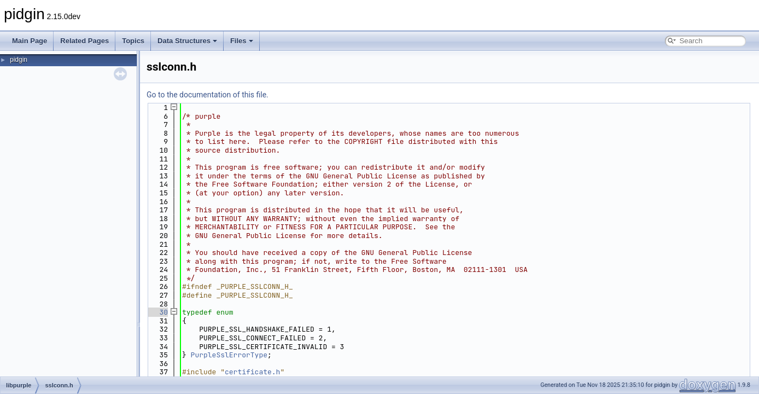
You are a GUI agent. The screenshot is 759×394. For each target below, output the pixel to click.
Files (241, 41)
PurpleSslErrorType (229, 355)
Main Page (29, 41)
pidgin (18, 59)
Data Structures (187, 41)
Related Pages (84, 41)
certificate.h (252, 371)
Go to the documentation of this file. (207, 94)
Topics (133, 41)
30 (157, 312)
